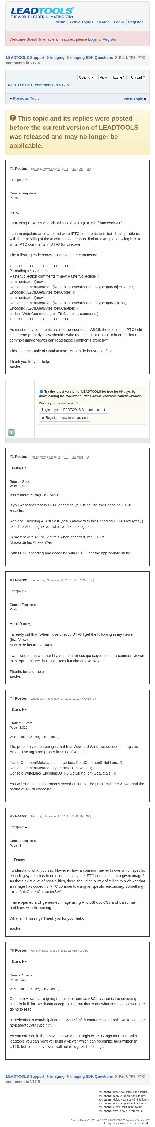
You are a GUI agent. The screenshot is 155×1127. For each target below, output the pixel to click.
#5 (12, 816)
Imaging (57, 57)
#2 (12, 457)
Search (104, 22)
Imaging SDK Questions (91, 57)
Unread (138, 77)
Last (119, 77)
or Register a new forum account (65, 418)
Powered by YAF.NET (83, 1120)
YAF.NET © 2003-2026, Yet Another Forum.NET (123, 1120)
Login (119, 22)
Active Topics (81, 22)
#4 (12, 698)
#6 (12, 950)
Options (86, 77)
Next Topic (133, 99)
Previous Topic (26, 98)
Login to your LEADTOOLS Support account (73, 410)
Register (135, 22)
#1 (12, 169)
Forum (60, 22)
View (103, 77)
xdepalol (18, 180)
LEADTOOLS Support (25, 57)
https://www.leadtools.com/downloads (112, 396)
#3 (12, 580)
